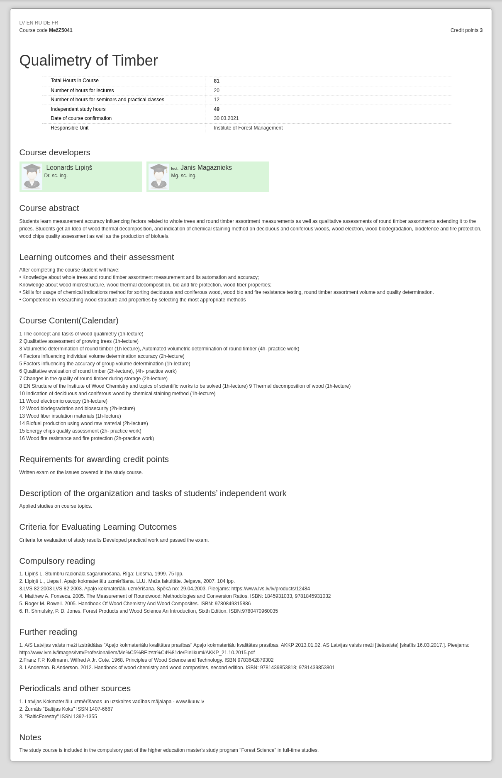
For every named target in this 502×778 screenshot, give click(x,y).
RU (38, 23)
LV (22, 23)
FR (54, 23)
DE (46, 23)
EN (30, 23)
